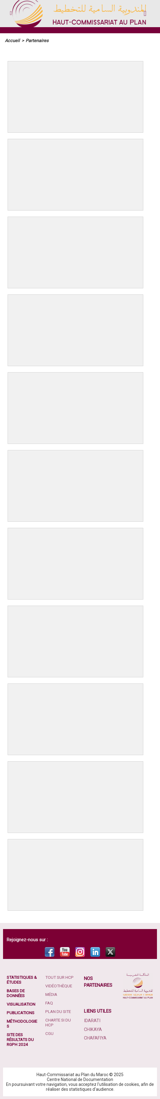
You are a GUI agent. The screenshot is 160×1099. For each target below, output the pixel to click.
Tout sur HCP (60, 977)
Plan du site (58, 1011)
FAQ (49, 1002)
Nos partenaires (98, 981)
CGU (49, 1033)
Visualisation (22, 1003)
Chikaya (92, 1029)
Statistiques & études (21, 979)
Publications (21, 1012)
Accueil (11, 40)
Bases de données (16, 993)
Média (51, 994)
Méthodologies (21, 1023)
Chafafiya (95, 1037)
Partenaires (35, 40)
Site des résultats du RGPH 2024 (21, 1039)
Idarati (92, 1020)
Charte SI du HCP (58, 1022)
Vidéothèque (59, 985)
